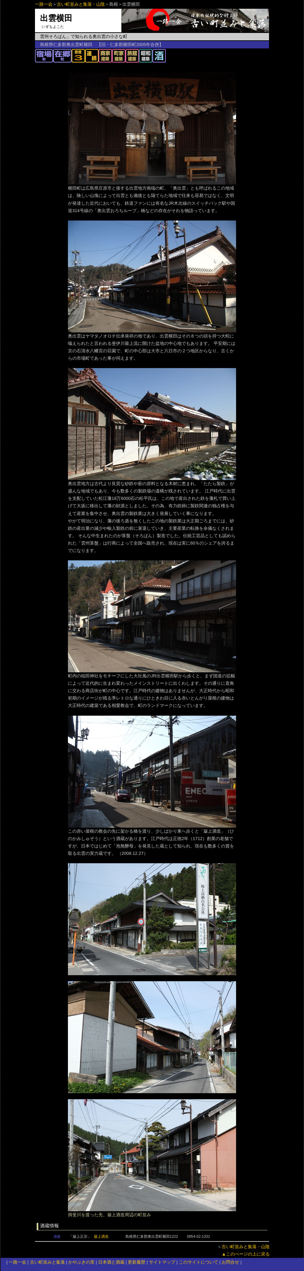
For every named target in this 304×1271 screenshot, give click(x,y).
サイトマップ (162, 1262)
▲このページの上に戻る (246, 1254)
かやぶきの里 (81, 1262)
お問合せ (230, 1262)
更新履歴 (136, 1262)
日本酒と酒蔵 (111, 1262)
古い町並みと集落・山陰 (81, 4)
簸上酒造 (101, 1236)
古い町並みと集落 (47, 1262)
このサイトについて (198, 1262)
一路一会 (43, 4)
